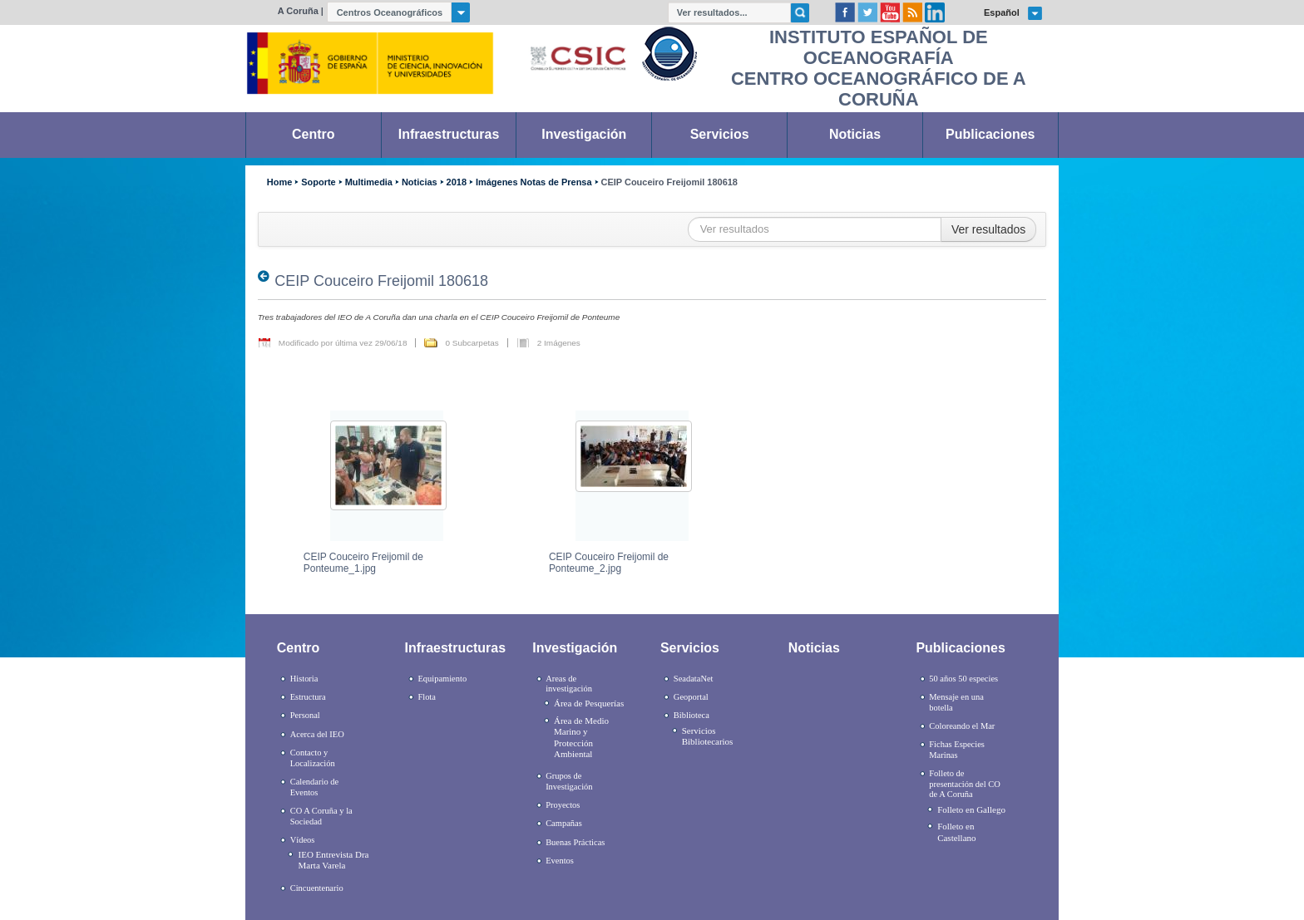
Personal (305, 715)
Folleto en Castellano (956, 831)
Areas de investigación (569, 684)
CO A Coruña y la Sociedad (321, 816)
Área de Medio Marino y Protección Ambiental (581, 737)
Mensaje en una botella (956, 702)
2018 (457, 182)
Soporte (318, 182)
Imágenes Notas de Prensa (534, 182)
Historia (304, 678)
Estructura (308, 696)
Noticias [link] (855, 134)
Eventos (560, 860)
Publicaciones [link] (990, 134)
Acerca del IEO (317, 734)
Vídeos (302, 839)
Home (279, 182)
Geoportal (691, 696)
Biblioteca (691, 715)
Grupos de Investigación (569, 781)
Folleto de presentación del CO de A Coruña (964, 784)
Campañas (564, 823)
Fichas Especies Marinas (957, 750)
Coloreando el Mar (962, 726)
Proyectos (563, 804)
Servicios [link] (719, 134)
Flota (426, 696)
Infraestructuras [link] (449, 134)
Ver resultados (988, 229)
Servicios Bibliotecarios (708, 736)
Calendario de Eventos (314, 787)
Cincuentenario (316, 888)
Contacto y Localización (312, 758)
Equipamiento (442, 678)
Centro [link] (313, 134)
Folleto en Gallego (971, 809)
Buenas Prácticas (575, 842)
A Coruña (298, 11)
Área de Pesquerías (589, 703)
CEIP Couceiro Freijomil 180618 (669, 182)
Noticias (419, 182)
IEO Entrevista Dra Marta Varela (334, 859)
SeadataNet (694, 678)
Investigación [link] (583, 134)
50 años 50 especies (963, 678)
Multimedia (369, 182)
